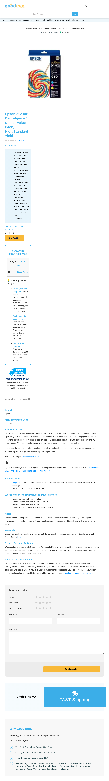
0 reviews (21, 141)
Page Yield (17, 483)
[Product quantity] (9, 233)
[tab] (24, 399)
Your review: (54, 641)
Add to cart (14, 238)
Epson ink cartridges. (31, 456)
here (19, 537)
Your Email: (78, 619)
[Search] (75, 14)
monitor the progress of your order (79, 573)
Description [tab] (10, 399)
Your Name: (30, 619)
